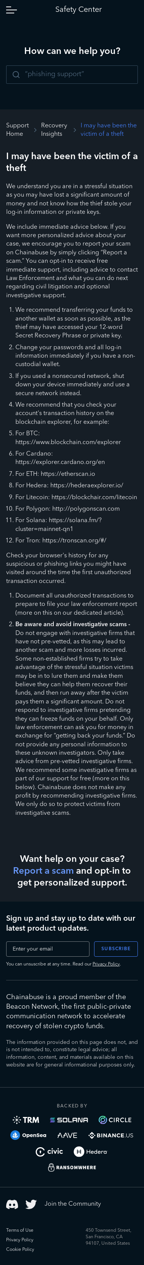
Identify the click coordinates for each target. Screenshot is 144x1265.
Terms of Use (19, 1230)
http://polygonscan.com (86, 509)
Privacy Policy (106, 964)
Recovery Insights (54, 130)
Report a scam (43, 871)
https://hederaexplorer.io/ (86, 486)
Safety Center (78, 10)
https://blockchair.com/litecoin (94, 498)
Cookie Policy (20, 1249)
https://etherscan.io (68, 474)
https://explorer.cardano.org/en (60, 462)
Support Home (17, 130)
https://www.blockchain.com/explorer (68, 443)
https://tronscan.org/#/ (74, 541)
